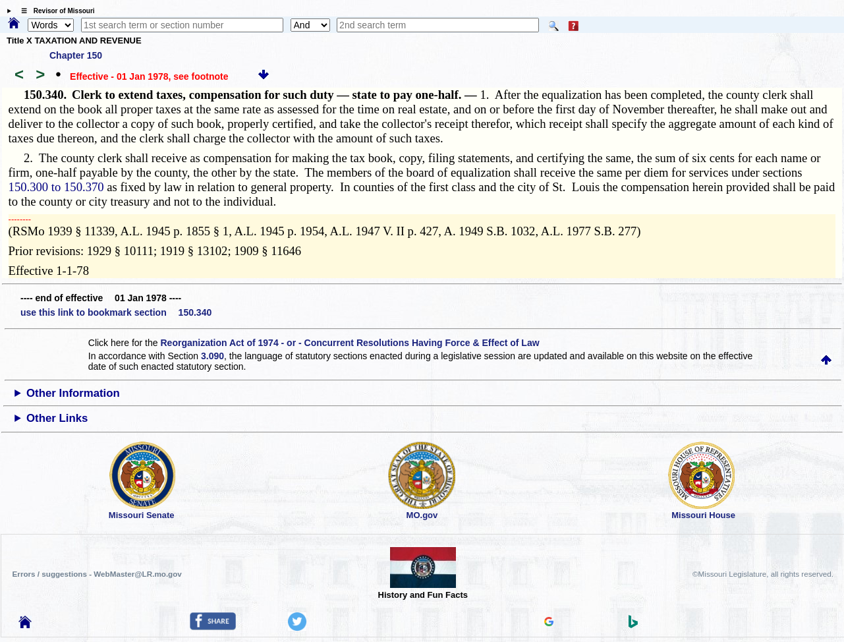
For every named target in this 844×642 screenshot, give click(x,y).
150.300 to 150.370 (56, 187)
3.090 (212, 356)
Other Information (73, 393)
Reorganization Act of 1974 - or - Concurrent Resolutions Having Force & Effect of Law (349, 342)
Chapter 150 (75, 55)
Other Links (57, 418)
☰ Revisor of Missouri (54, 11)
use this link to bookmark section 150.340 (115, 312)
